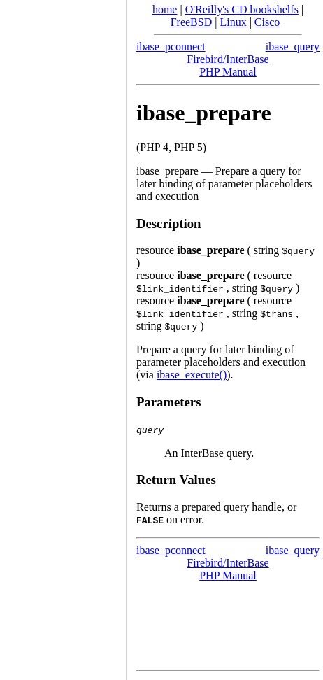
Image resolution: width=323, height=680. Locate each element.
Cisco (267, 22)
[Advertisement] (63, 335)
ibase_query (293, 46)
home (165, 9)
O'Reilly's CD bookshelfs (242, 9)
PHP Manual (228, 72)
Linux (233, 22)
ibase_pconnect (171, 46)
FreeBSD (192, 22)
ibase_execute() (192, 375)
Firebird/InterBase (227, 59)
